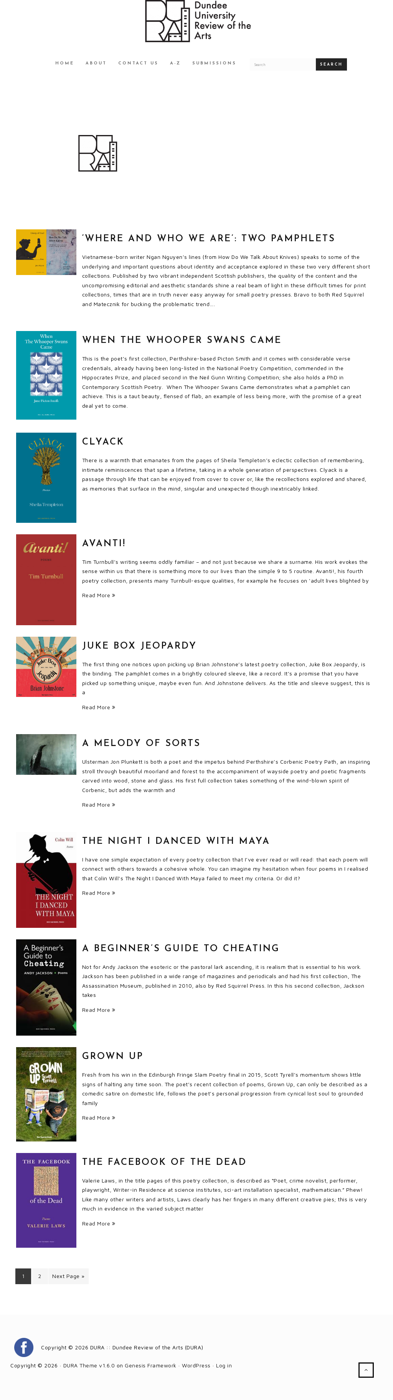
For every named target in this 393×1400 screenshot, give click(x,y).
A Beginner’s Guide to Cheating (181, 949)
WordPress (196, 1365)
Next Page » (68, 1276)
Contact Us (138, 63)
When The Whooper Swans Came (182, 340)
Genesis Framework (151, 1365)
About (96, 63)
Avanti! (104, 543)
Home (64, 63)
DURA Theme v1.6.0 (89, 1365)
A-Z (175, 63)
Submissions (214, 63)
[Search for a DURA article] (283, 64)
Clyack (103, 442)
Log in (224, 1365)
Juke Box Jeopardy (139, 646)
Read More (99, 595)
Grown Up (113, 1056)
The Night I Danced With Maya (176, 841)
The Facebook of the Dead (164, 1162)
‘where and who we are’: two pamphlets (208, 239)
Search (331, 65)
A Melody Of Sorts (141, 743)
